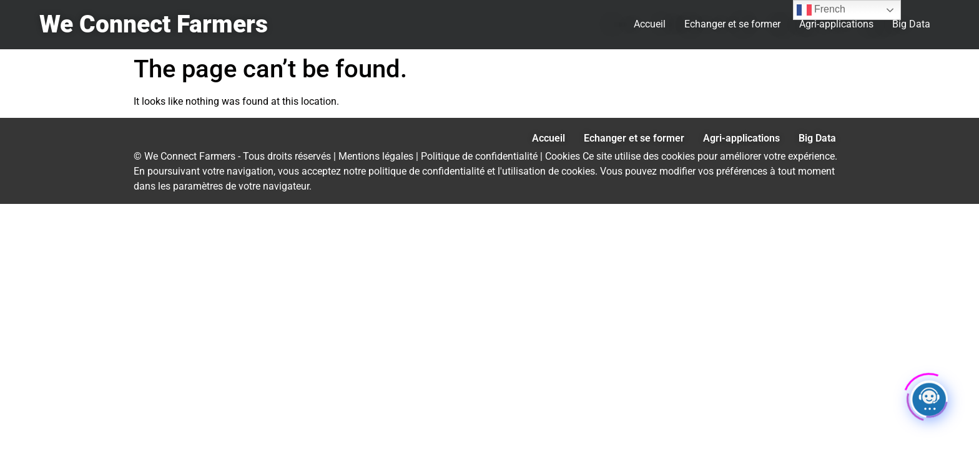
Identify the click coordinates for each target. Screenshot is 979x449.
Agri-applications (836, 24)
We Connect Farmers (153, 24)
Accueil (650, 24)
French (821, 9)
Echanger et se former (732, 24)
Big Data (911, 24)
